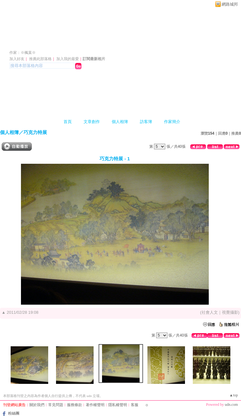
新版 (124, 43)
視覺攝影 (230, 312)
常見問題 (55, 405)
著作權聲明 (95, 405)
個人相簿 (120, 121)
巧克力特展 (35, 132)
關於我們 (36, 405)
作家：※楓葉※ (22, 52)
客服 (134, 405)
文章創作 (92, 121)
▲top (233, 395)
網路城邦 (230, 4)
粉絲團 (13, 413)
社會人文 (210, 312)
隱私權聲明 (117, 405)
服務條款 (74, 405)
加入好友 (16, 59)
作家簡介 (172, 121)
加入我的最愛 (67, 59)
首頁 (68, 121)
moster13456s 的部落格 (53, 43)
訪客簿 (146, 121)
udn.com (231, 404)
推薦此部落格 (40, 59)
